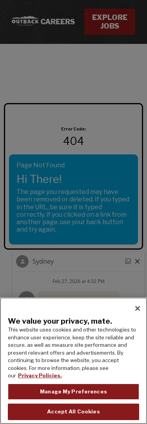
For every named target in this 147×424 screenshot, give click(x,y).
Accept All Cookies (73, 411)
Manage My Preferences (73, 391)
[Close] (137, 308)
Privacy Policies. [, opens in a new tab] (40, 375)
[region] (73, 360)
